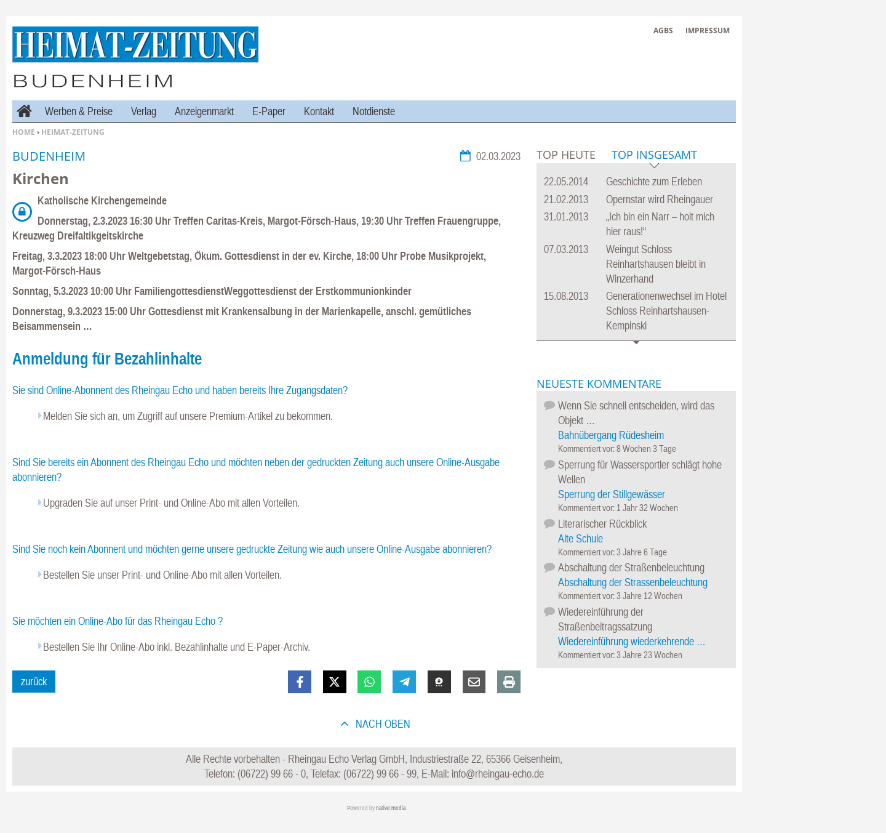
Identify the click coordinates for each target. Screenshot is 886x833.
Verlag (143, 111)
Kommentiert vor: (587, 448)
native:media (391, 808)
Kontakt (319, 111)
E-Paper (268, 111)
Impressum (707, 30)
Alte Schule (580, 538)
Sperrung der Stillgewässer (611, 494)
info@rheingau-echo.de (498, 773)
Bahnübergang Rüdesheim (611, 435)
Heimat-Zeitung (73, 132)
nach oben (381, 723)
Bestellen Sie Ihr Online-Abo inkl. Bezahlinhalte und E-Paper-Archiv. (176, 646)
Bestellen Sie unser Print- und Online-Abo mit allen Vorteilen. (162, 574)
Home (23, 132)
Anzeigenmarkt (204, 111)
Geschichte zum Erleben (654, 181)
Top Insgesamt (654, 155)
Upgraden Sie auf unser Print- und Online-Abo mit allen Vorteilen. (171, 502)
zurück (34, 681)
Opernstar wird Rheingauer (659, 199)
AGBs (663, 30)
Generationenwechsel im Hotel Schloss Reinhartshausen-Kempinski (666, 310)
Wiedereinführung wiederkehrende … (632, 641)
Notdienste (374, 111)
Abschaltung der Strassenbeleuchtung (633, 582)
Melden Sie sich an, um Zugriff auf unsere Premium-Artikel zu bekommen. (188, 415)
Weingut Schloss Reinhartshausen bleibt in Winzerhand (656, 264)
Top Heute (566, 154)
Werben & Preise (79, 111)
